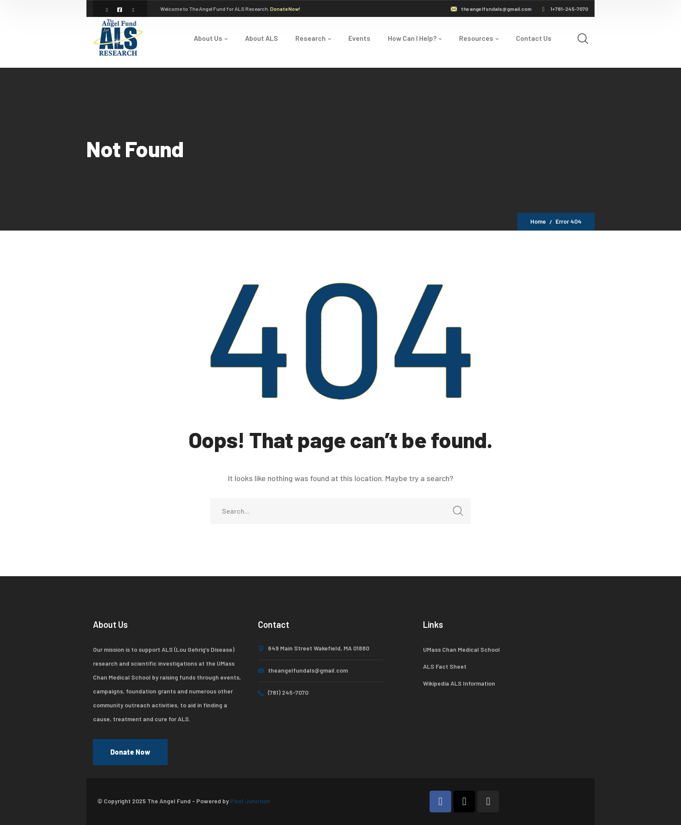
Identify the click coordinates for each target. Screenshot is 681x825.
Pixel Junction (250, 801)
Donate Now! (285, 9)
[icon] (107, 10)
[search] (583, 38)
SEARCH (455, 513)
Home (538, 221)
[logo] (119, 37)
